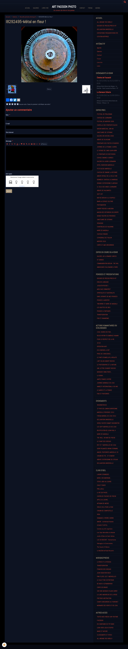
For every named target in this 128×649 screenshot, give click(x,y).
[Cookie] (4, 645)
